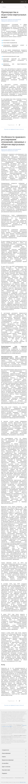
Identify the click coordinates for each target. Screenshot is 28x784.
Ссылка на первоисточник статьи (13, 129)
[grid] (14, 359)
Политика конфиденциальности (7, 777)
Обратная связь (23, 782)
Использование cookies (19, 777)
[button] (15, 124)
